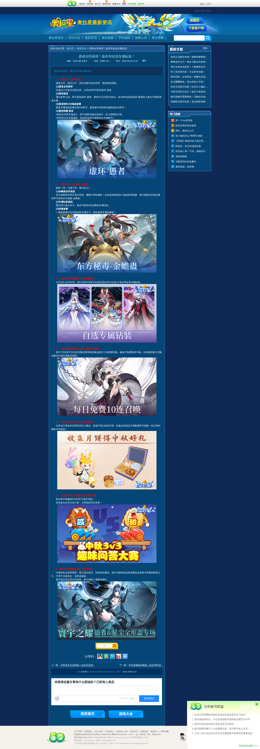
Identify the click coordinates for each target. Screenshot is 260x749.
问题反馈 (144, 731)
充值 (197, 11)
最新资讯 (91, 37)
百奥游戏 (57, 1)
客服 (203, 11)
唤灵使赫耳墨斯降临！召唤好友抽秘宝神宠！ (190, 97)
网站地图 (165, 731)
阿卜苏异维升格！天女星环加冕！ (188, 72)
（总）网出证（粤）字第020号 (147, 734)
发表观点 (149, 698)
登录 (202, 4)
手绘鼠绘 (124, 37)
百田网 (72, 3)
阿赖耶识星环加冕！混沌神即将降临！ (190, 101)
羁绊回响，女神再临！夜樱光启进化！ (190, 77)
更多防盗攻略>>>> (248, 745)
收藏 (208, 11)
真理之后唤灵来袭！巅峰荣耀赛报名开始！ (190, 57)
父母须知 (109, 731)
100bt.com (104, 61)
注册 (208, 4)
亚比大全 (74, 37)
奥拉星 (70, 48)
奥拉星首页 (56, 37)
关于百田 (78, 731)
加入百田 (99, 731)
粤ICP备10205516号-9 (83, 737)
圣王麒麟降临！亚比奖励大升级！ (188, 82)
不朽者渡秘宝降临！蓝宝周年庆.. (145, 665)
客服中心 (155, 731)
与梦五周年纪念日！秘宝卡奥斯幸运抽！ (190, 92)
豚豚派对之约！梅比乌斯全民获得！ (189, 62)
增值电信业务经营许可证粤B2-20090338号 (92, 734)
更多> (206, 48)
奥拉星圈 (158, 37)
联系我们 (88, 731)
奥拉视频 (108, 37)
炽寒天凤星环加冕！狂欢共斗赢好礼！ (190, 87)
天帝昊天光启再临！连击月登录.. (77, 665)
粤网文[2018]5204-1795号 (122, 734)
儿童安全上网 (122, 731)
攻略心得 (141, 37)
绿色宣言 (134, 731)
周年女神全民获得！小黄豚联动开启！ (190, 67)
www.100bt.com (130, 672)
